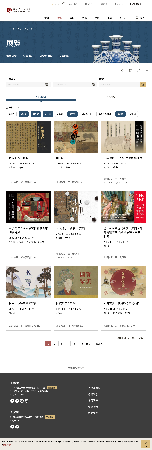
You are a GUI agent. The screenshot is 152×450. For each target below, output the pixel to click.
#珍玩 (72, 114)
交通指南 (51, 387)
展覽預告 (28, 56)
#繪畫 (24, 114)
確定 (146, 444)
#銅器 (60, 114)
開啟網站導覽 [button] (75, 367)
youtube (22, 401)
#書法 (11, 114)
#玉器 (48, 114)
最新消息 (93, 394)
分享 (122, 70)
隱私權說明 (7, 444)
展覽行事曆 (46, 56)
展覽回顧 (28, 28)
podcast (26, 401)
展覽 (19, 28)
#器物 (121, 114)
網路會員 (93, 412)
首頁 (12, 28)
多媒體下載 (94, 388)
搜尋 (143, 84)
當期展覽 (11, 56)
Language (135, 3)
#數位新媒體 (105, 114)
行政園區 (44, 391)
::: (52, 3)
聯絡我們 (93, 406)
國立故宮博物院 (19, 10)
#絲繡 (133, 114)
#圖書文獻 (87, 114)
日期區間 (10, 79)
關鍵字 (102, 79)
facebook (12, 401)
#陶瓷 (36, 114)
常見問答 (93, 400)
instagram (17, 401)
